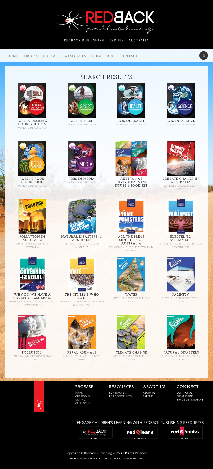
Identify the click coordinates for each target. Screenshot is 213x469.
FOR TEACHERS (118, 392)
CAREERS (148, 396)
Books (32, 56)
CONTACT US (184, 392)
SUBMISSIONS (185, 396)
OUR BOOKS (82, 396)
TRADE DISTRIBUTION (190, 399)
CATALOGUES (83, 403)
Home (13, 56)
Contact (129, 56)
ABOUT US (149, 392)
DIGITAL (80, 399)
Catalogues (74, 56)
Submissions (103, 56)
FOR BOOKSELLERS (120, 396)
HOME (79, 392)
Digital (50, 56)
